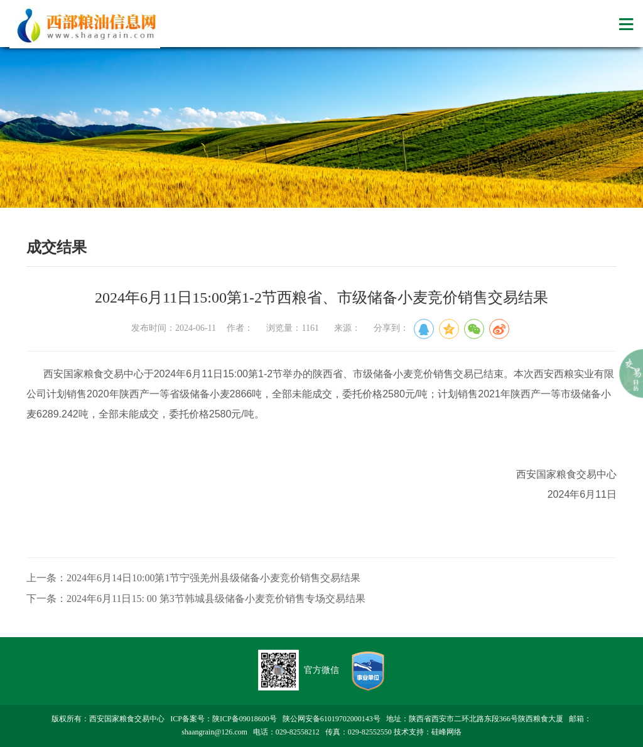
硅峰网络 (446, 732)
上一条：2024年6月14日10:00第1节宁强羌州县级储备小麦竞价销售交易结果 (193, 577)
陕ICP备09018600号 (244, 718)
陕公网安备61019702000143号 (332, 718)
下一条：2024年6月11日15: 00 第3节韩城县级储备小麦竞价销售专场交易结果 (195, 598)
